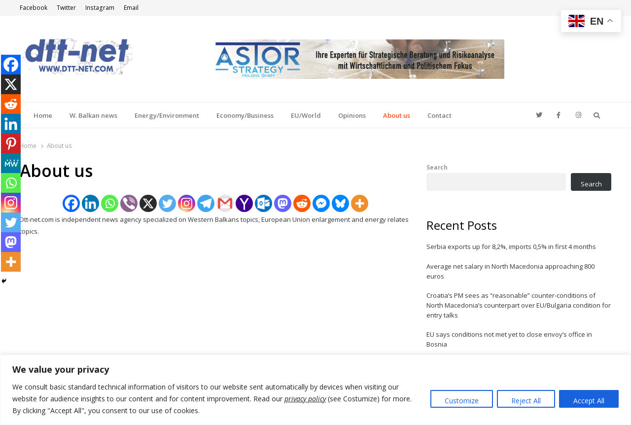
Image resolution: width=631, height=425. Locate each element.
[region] (315, 389)
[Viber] (129, 203)
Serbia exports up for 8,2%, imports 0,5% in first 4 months (511, 246)
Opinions (352, 115)
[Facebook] (71, 203)
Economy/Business (245, 115)
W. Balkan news (93, 115)
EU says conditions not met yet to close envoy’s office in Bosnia (509, 339)
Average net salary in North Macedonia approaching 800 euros (510, 271)
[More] (359, 203)
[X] (148, 203)
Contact (439, 115)
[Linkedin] (90, 203)
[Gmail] (225, 203)
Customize (462, 400)
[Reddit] (302, 203)
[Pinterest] (11, 143)
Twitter (66, 7)
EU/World (306, 115)
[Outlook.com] (263, 203)
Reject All (526, 400)
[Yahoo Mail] (244, 203)
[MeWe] (11, 163)
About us (396, 115)
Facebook (33, 7)
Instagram (99, 7)
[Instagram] (186, 203)
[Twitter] (167, 203)
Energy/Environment (167, 115)
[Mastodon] (282, 203)
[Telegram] (205, 203)
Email (131, 7)
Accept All (588, 400)
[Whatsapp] (109, 203)
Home (43, 115)
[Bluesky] (340, 203)
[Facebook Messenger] (321, 203)
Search (437, 167)
